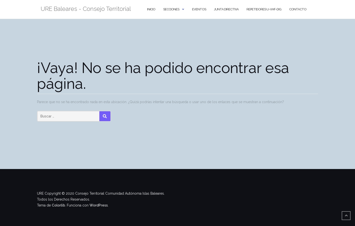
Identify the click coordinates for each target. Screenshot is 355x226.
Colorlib (58, 205)
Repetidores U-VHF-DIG (264, 9)
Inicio (151, 9)
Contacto (297, 9)
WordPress (98, 205)
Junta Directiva (226, 9)
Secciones (171, 9)
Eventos (199, 9)
